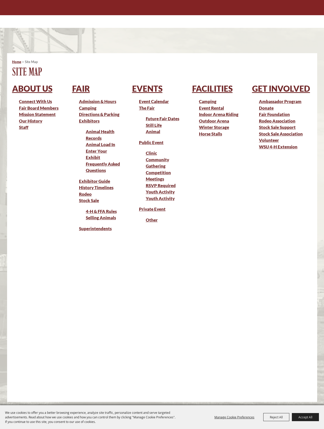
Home (16, 62)
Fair (81, 88)
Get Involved (281, 88)
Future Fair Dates (162, 118)
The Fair (147, 108)
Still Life (154, 125)
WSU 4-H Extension (278, 146)
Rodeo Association (277, 121)
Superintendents (95, 228)
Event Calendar (154, 101)
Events (147, 88)
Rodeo (85, 194)
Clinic (151, 153)
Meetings (155, 179)
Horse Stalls (210, 133)
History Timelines (96, 187)
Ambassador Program (280, 101)
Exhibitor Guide (94, 181)
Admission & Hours (97, 101)
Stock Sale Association (281, 133)
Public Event (151, 142)
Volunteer (269, 140)
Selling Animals (101, 217)
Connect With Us (35, 101)
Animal (153, 131)
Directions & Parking (99, 114)
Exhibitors (89, 121)
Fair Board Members (38, 108)
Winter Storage (214, 127)
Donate (266, 108)
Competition (158, 172)
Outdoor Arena (214, 121)
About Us (32, 88)
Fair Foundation (274, 114)
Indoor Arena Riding (218, 114)
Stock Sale (89, 200)
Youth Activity (160, 198)
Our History (30, 121)
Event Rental (211, 108)
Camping (87, 108)
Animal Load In (100, 144)
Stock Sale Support (277, 127)
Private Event (152, 209)
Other (152, 220)
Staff (23, 127)
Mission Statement (37, 114)
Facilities (212, 88)
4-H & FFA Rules (101, 211)
